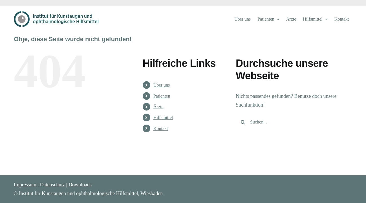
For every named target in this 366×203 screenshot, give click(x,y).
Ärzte (158, 106)
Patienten (161, 96)
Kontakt (160, 128)
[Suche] (243, 122)
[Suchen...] (289, 122)
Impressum (25, 184)
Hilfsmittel (163, 117)
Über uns (161, 85)
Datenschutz (52, 184)
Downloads (80, 184)
